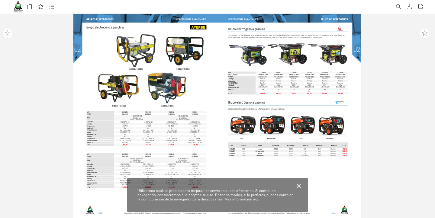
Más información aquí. (242, 199)
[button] (29, 7)
